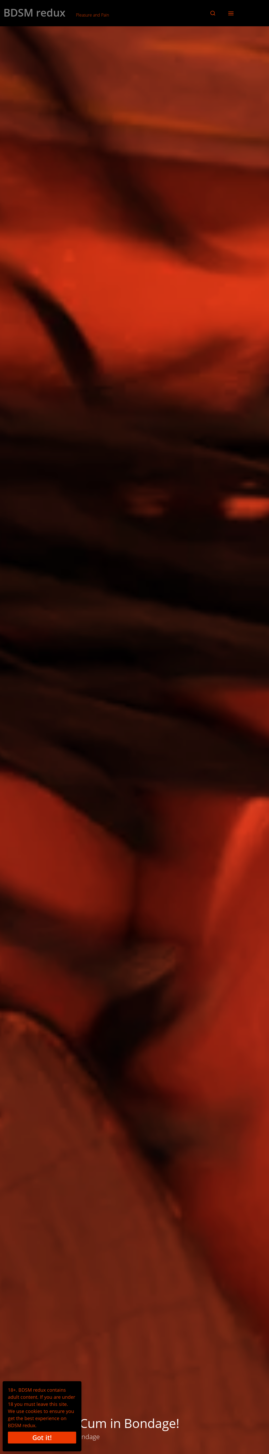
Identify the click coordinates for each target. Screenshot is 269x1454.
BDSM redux (34, 12)
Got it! (42, 1437)
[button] (213, 13)
